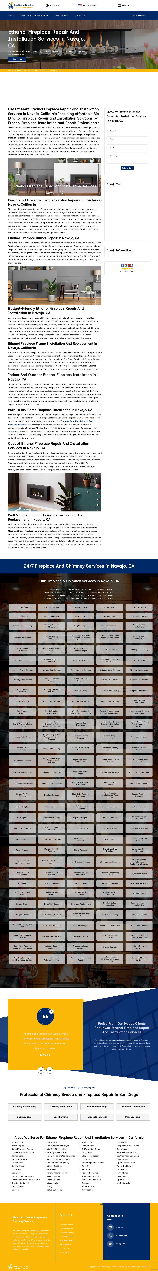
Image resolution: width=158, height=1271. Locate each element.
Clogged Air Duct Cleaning (51, 893)
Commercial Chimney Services (80, 749)
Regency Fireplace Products (139, 795)
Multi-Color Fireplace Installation (80, 795)
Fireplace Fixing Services (51, 936)
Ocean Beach (88, 1145)
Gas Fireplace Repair (80, 701)
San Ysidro (122, 1142)
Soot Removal (80, 616)
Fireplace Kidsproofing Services (110, 874)
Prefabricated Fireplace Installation (139, 712)
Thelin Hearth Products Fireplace (51, 862)
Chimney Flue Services (139, 670)
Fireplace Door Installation (81, 724)
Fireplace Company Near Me (22, 925)
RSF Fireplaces (22, 818)
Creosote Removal (51, 616)
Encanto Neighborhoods (23, 1176)
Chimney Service (80, 607)
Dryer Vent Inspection (139, 883)
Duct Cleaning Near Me (51, 915)
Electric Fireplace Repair (110, 701)
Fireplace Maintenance (51, 925)
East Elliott (16, 1173)
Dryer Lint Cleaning (81, 883)
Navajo (50, 1186)
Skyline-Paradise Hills (126, 1152)
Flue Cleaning (22, 616)
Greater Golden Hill (20, 1183)
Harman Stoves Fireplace (51, 828)
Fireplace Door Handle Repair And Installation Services (110, 724)
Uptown (120, 1179)
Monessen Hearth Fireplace (51, 850)
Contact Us (80, 15)
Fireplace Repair (80, 626)
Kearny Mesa (18, 1186)
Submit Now (127, 168)
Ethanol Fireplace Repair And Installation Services (110, 712)
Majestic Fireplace (109, 818)
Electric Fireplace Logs (51, 749)
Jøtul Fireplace (22, 839)
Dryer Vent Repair (51, 904)
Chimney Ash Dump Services (81, 680)
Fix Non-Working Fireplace (51, 638)
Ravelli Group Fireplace (80, 862)
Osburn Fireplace (81, 828)
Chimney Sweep (22, 607)
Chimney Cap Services (52, 670)
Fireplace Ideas (22, 915)
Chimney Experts (22, 904)
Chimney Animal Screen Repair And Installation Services (110, 638)
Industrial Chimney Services (139, 749)
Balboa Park (17, 1142)
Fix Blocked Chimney (22, 761)
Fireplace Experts (139, 893)
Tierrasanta (122, 1159)
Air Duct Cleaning (52, 883)
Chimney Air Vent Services (22, 795)
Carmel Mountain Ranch (23, 1152)
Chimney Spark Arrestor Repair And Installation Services (81, 638)
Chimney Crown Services (22, 670)
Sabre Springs (88, 1186)
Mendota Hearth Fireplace (81, 839)
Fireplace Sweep (80, 691)
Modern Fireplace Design (22, 783)
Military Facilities (54, 1166)
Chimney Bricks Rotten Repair (110, 760)
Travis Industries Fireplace (110, 850)
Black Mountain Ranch (22, 1149)
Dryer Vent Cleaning (139, 874)
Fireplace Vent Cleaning (110, 691)
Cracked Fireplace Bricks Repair (81, 959)
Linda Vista (52, 1142)
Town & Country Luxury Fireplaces (81, 807)
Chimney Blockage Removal (51, 660)
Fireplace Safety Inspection (110, 904)
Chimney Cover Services (110, 670)
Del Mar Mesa (18, 1166)
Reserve (85, 1183)
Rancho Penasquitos (91, 1179)
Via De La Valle (123, 1183)
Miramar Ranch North (57, 1173)
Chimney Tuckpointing (139, 649)
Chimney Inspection (110, 607)
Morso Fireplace (80, 850)
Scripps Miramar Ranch (128, 1145)
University (121, 1176)
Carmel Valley (18, 1156)
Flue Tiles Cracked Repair (80, 772)
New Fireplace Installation (139, 626)
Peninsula (86, 1169)
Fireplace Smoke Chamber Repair (80, 649)
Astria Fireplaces (139, 807)
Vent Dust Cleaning (110, 883)
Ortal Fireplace (110, 839)
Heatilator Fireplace (52, 818)
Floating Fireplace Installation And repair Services (110, 959)
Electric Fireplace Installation (51, 712)
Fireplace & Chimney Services (34, 15)
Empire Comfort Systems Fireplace (22, 862)
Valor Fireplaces (51, 807)
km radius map (127, 213)
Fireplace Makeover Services (81, 947)
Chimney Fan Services (139, 680)
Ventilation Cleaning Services (51, 947)
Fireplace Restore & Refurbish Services (51, 959)
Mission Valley (53, 1183)
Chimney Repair (110, 616)
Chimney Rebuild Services (51, 874)
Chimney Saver (139, 660)
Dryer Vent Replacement (81, 904)
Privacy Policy (65, 1252)
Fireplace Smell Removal (22, 772)
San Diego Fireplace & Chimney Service (118, 1267)
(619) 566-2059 (139, 15)
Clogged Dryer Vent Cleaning (22, 893)
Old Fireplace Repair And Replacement (110, 660)
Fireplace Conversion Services (109, 936)
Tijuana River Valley (126, 1162)
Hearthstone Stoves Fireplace (139, 850)
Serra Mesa (122, 1149)
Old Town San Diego (91, 1149)
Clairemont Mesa (20, 1159)
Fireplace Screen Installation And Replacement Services (139, 862)
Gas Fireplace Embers (139, 783)
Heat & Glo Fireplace (22, 828)
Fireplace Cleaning (139, 607)
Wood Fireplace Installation (139, 701)
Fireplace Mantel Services (139, 959)
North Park (87, 1142)
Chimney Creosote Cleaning (51, 626)
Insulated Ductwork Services (139, 947)
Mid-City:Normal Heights (58, 1159)
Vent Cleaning (22, 883)
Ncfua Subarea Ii (55, 1190)
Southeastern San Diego (128, 1156)
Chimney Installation (139, 616)
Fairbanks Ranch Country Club (26, 1179)
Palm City (86, 1166)
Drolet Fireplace (22, 850)
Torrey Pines (122, 1173)
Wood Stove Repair (81, 925)
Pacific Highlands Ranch (93, 1162)
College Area (17, 1162)
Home (11, 15)
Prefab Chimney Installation (80, 874)
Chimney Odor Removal (51, 772)
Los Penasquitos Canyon (58, 1145)
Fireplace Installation (109, 626)
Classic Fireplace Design (139, 772)
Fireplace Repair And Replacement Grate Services (51, 737)
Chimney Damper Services (52, 680)
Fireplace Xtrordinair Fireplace (139, 839)
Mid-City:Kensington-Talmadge (61, 1156)
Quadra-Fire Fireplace (139, 828)
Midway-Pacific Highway (58, 1162)
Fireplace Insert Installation (22, 874)
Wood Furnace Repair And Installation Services (81, 712)
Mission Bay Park (54, 1176)
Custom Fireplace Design (51, 783)
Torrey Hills (122, 1169)
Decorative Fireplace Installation (139, 904)
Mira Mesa (51, 1169)
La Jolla (15, 1190)
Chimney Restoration (22, 660)
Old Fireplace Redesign (110, 772)
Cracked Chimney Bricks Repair (139, 760)
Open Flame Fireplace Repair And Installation (22, 947)
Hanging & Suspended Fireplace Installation (139, 936)
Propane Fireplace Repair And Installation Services (22, 724)
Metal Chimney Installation (22, 649)
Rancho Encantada (90, 1176)
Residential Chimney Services (110, 749)
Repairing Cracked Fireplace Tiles (80, 760)
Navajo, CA (120, 1244)
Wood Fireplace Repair (51, 701)
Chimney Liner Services (22, 680)
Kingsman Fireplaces (110, 807)
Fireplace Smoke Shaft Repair (51, 649)
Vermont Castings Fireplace (139, 818)
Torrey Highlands (124, 1166)
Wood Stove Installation (110, 925)
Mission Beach (53, 1179)
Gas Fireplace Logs (139, 737)
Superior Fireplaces (22, 807)
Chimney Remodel (110, 947)
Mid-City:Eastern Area (57, 1152)
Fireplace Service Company (81, 893)
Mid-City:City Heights (56, 1149)
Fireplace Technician (139, 915)
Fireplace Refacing (109, 649)
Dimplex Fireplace (110, 828)
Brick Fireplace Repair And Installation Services (22, 959)
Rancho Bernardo (90, 1173)
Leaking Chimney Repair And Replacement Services (51, 760)
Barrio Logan (18, 1145)
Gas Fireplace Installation (22, 712)
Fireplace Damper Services (110, 737)
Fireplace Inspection (80, 660)
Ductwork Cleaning (110, 915)
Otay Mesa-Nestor (90, 1156)
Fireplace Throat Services (22, 749)
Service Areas (61, 15)
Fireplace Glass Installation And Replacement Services (52, 724)
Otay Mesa (87, 1152)
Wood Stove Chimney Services (22, 936)
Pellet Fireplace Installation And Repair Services (110, 795)
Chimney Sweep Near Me (81, 915)
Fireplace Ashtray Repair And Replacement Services (139, 724)
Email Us (123, 5)
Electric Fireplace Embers (110, 783)
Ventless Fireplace (80, 936)
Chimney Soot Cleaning (22, 626)
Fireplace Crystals (51, 795)
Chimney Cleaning (51, 607)
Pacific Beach (88, 1159)
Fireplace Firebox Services (81, 737)
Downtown (17, 1169)
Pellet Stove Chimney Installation (80, 783)
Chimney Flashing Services (22, 690)
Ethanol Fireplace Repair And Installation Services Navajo (38, 70)
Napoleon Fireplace (81, 818)
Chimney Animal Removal (110, 862)
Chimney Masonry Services (51, 690)
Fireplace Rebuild (22, 701)
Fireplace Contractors (139, 691)
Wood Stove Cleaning (139, 925)
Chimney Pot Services (110, 680)
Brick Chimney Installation (139, 638)
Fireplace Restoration (22, 638)
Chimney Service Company (110, 893)
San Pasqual (87, 1190)
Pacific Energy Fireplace (51, 839)
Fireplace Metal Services (22, 737)
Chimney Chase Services (81, 670)
